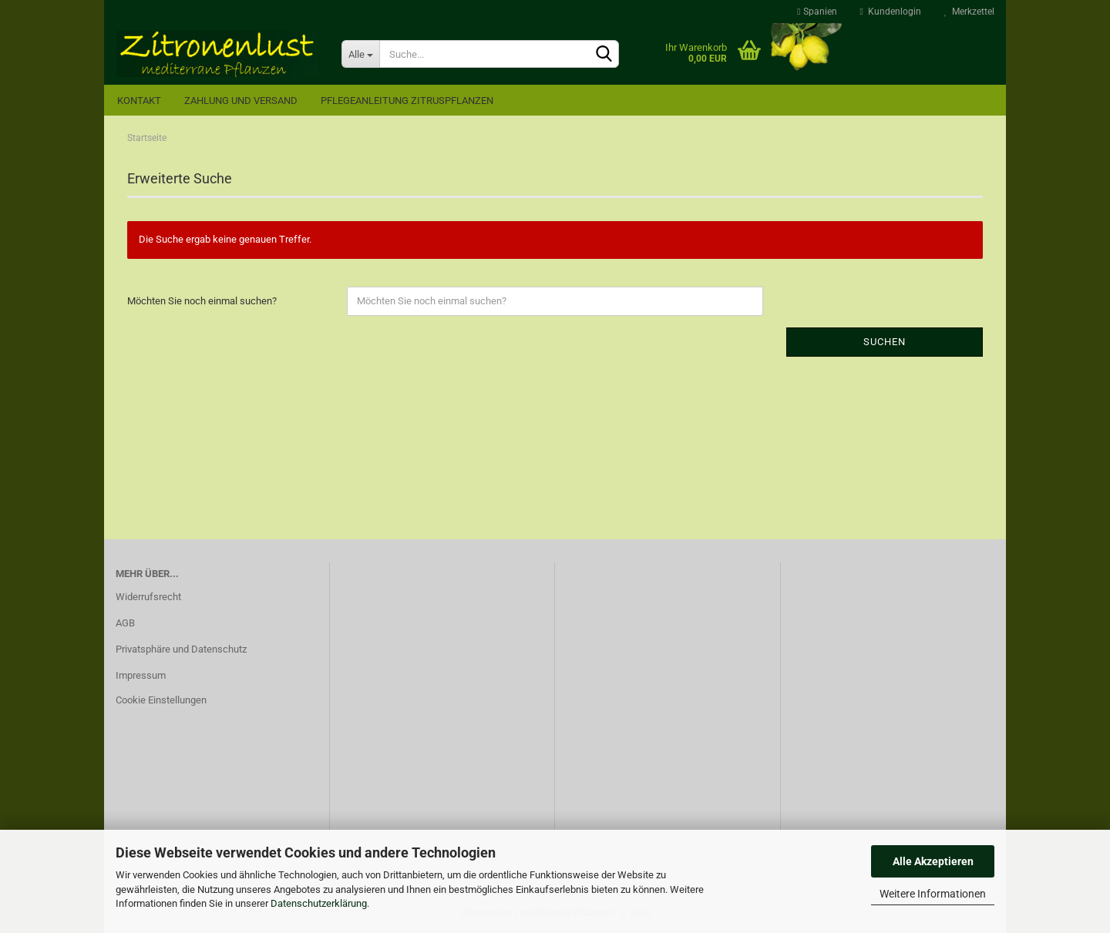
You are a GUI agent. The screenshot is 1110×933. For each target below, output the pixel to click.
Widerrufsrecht (148, 596)
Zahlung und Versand (241, 100)
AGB (125, 623)
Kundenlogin (890, 11)
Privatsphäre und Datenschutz (181, 649)
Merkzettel (969, 11)
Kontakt (139, 100)
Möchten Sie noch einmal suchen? (202, 301)
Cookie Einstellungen (161, 700)
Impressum (141, 675)
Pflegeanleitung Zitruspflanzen (407, 100)
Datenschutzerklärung (319, 903)
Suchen (884, 341)
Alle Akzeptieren (933, 861)
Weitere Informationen (933, 894)
